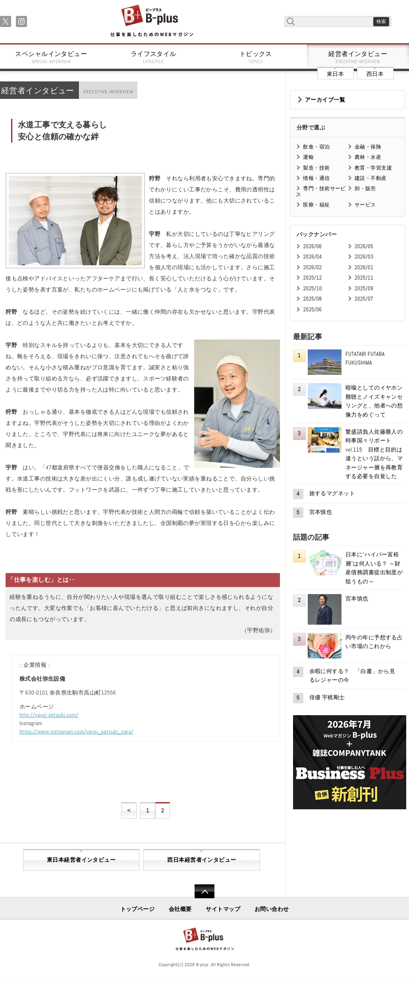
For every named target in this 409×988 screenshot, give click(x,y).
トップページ (137, 909)
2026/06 (312, 246)
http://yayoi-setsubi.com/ (48, 714)
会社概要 (180, 909)
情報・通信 (316, 178)
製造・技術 (316, 167)
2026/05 (364, 246)
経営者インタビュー (358, 57)
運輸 (308, 157)
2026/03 (364, 256)
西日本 (375, 73)
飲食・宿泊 (316, 146)
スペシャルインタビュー (51, 57)
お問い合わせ (272, 909)
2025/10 (312, 288)
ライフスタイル (153, 57)
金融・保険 (368, 146)
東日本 (335, 73)
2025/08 (312, 298)
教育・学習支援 (373, 167)
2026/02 (312, 267)
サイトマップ (223, 909)
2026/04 (312, 256)
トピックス (255, 57)
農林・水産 (368, 157)
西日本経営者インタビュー (201, 859)
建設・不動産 (371, 178)
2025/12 (312, 277)
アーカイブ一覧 (325, 99)
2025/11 (364, 277)
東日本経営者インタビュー (81, 859)
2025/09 (364, 288)
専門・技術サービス (320, 191)
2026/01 (364, 267)
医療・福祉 (316, 204)
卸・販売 (365, 188)
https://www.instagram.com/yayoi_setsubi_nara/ (76, 731)
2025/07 (364, 298)
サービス (365, 204)
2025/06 (312, 309)
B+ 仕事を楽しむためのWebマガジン (151, 21)
